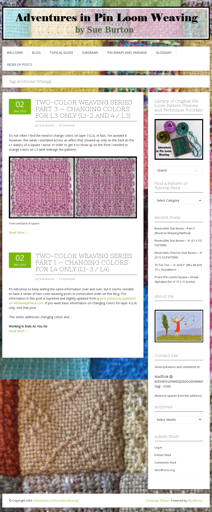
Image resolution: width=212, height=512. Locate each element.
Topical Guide (61, 52)
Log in (158, 447)
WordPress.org (165, 470)
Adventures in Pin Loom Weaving (56, 500)
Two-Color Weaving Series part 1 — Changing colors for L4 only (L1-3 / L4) (83, 262)
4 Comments (67, 125)
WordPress (195, 500)
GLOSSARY (164, 52)
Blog (36, 52)
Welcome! (15, 52)
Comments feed (165, 462)
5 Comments (67, 279)
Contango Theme (157, 500)
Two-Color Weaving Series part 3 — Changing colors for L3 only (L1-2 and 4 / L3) (83, 109)
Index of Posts (19, 64)
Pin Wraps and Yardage (127, 52)
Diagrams (90, 52)
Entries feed (163, 455)
